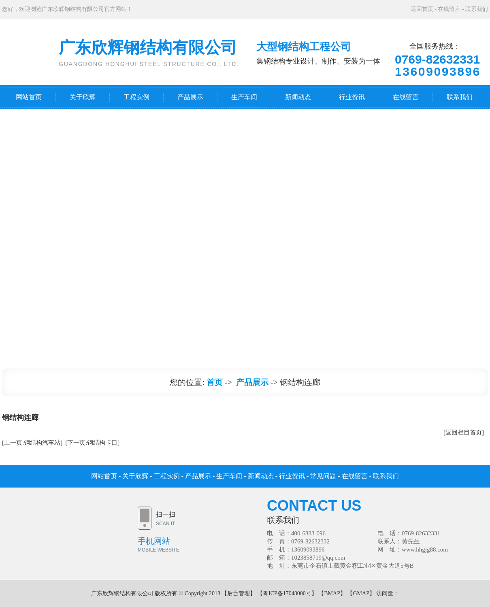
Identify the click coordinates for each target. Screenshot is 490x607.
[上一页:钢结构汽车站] (32, 442)
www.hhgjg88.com (425, 549)
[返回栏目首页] (463, 432)
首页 (215, 382)
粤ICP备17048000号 (287, 593)
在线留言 (449, 9)
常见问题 (323, 476)
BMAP (332, 593)
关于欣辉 (83, 97)
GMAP (361, 593)
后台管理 (238, 593)
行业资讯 (352, 97)
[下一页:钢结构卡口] (92, 442)
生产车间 (244, 97)
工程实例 (136, 97)
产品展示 (190, 97)
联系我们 (476, 9)
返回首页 (422, 9)
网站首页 (29, 97)
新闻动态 (298, 97)
